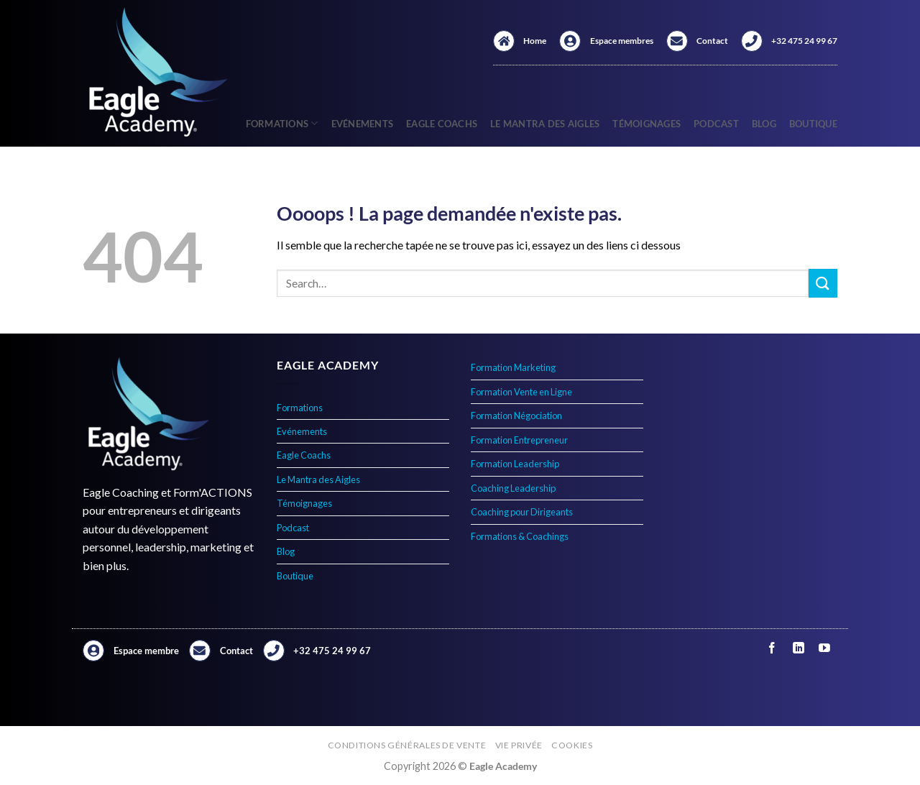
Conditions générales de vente (407, 745)
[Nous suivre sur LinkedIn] (798, 648)
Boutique (813, 123)
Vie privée (519, 745)
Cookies (571, 745)
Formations (282, 123)
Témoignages (646, 123)
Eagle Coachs (441, 123)
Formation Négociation (516, 415)
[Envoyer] (823, 283)
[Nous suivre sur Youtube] (824, 648)
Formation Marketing (513, 367)
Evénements (362, 123)
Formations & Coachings (520, 536)
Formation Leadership (515, 463)
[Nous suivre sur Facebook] (772, 648)
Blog (764, 123)
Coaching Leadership (513, 488)
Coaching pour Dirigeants (522, 512)
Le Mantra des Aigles (544, 123)
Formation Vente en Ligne (521, 392)
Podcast (716, 123)
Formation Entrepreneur (519, 440)
